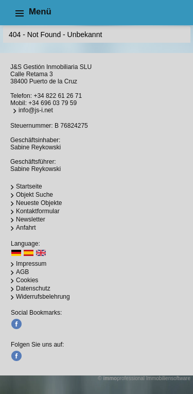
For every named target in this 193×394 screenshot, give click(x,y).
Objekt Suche (34, 194)
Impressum (31, 263)
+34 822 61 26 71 (57, 95)
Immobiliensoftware (168, 378)
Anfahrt (26, 227)
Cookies (27, 280)
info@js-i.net (36, 110)
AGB (22, 272)
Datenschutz (33, 288)
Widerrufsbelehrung (43, 296)
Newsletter (30, 219)
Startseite (29, 186)
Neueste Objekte (39, 203)
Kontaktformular (38, 211)
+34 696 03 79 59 (52, 103)
